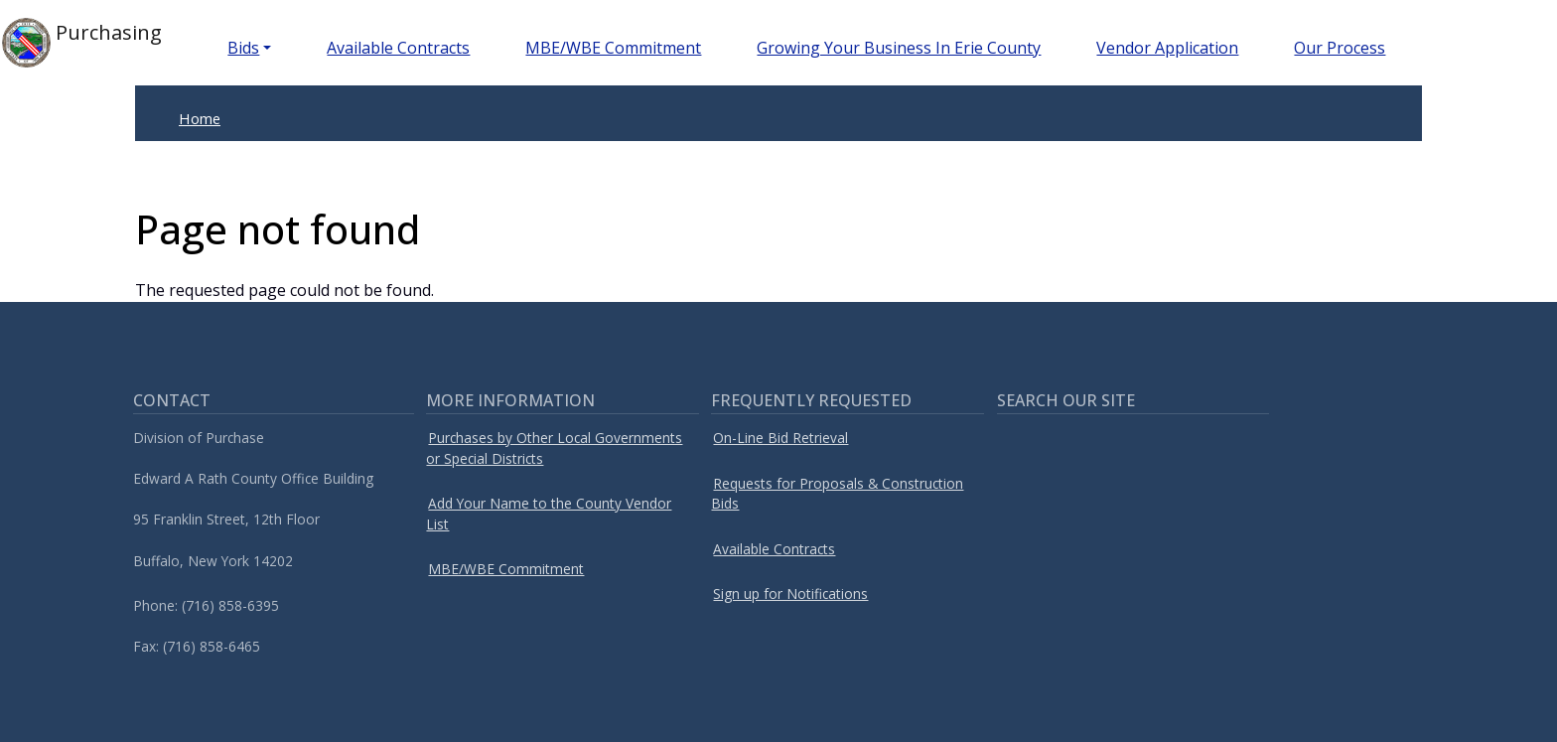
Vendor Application (1167, 48)
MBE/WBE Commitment (613, 48)
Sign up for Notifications (790, 593)
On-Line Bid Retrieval (780, 437)
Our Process (1339, 48)
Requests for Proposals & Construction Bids (837, 494)
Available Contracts (398, 48)
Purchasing (82, 43)
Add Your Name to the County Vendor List (548, 513)
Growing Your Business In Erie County (899, 48)
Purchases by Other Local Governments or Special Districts (554, 448)
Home (199, 118)
